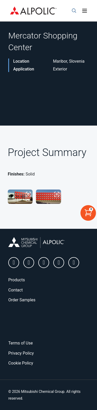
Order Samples (21, 299)
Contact (15, 290)
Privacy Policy (21, 353)
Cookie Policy (20, 363)
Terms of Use (20, 343)
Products (16, 279)
